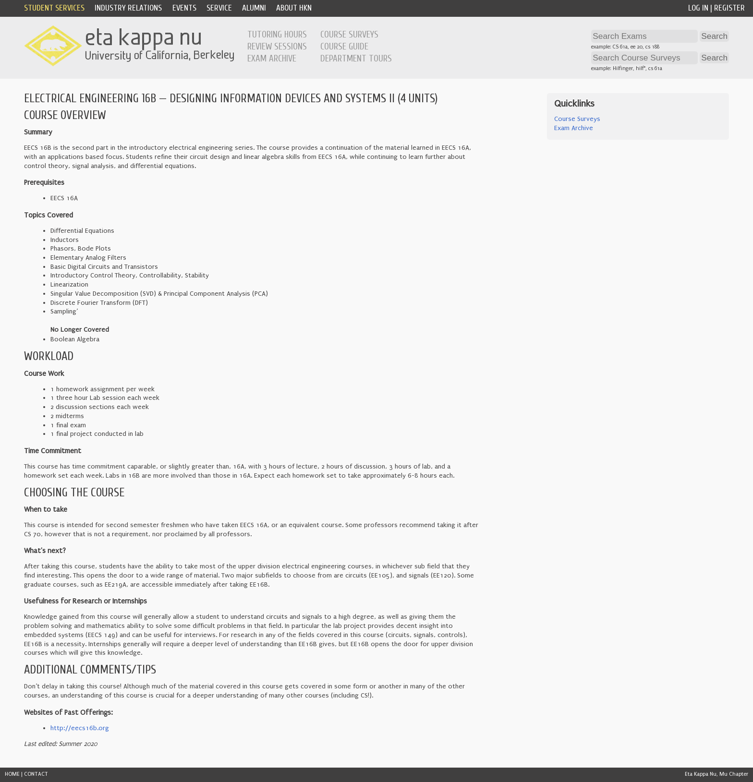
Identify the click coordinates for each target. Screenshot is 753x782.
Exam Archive (271, 58)
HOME (12, 774)
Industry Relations (128, 7)
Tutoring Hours (277, 34)
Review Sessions (277, 46)
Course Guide (344, 46)
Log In (698, 7)
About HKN (294, 7)
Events (184, 7)
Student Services (54, 7)
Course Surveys (349, 34)
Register (729, 7)
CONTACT (36, 774)
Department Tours (356, 58)
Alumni (254, 7)
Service (219, 7)
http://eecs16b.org (79, 728)
